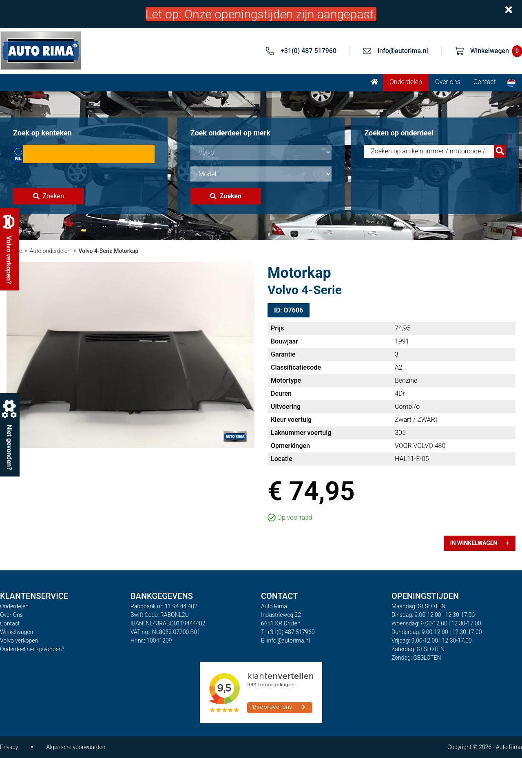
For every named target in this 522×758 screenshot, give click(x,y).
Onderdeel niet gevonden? (32, 649)
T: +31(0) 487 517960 (288, 632)
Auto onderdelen (50, 251)
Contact (484, 82)
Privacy (9, 747)
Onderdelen (405, 82)
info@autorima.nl (403, 51)
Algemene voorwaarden (75, 747)
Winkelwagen (16, 632)
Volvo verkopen (19, 640)
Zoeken (48, 196)
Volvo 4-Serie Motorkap (108, 251)
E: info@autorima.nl (285, 640)
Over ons (447, 82)
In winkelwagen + (479, 543)
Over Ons (11, 615)
